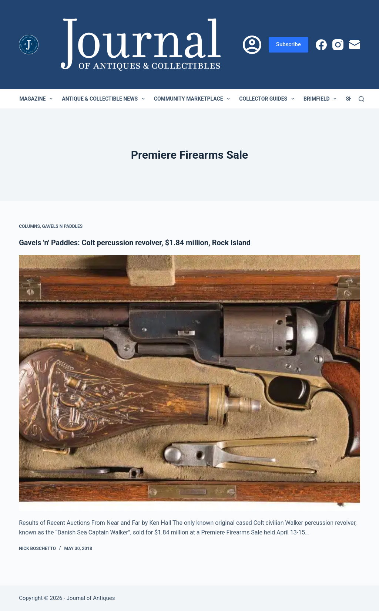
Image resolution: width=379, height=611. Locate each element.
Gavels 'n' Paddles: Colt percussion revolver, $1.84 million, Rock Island (135, 242)
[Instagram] (337, 44)
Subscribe (288, 44)
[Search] (361, 99)
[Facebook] (321, 44)
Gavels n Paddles (62, 226)
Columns (29, 226)
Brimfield (321, 98)
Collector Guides (268, 98)
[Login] (252, 45)
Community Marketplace (193, 98)
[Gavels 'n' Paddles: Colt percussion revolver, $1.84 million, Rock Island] (189, 382)
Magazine (38, 98)
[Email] (354, 44)
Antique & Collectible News (105, 98)
